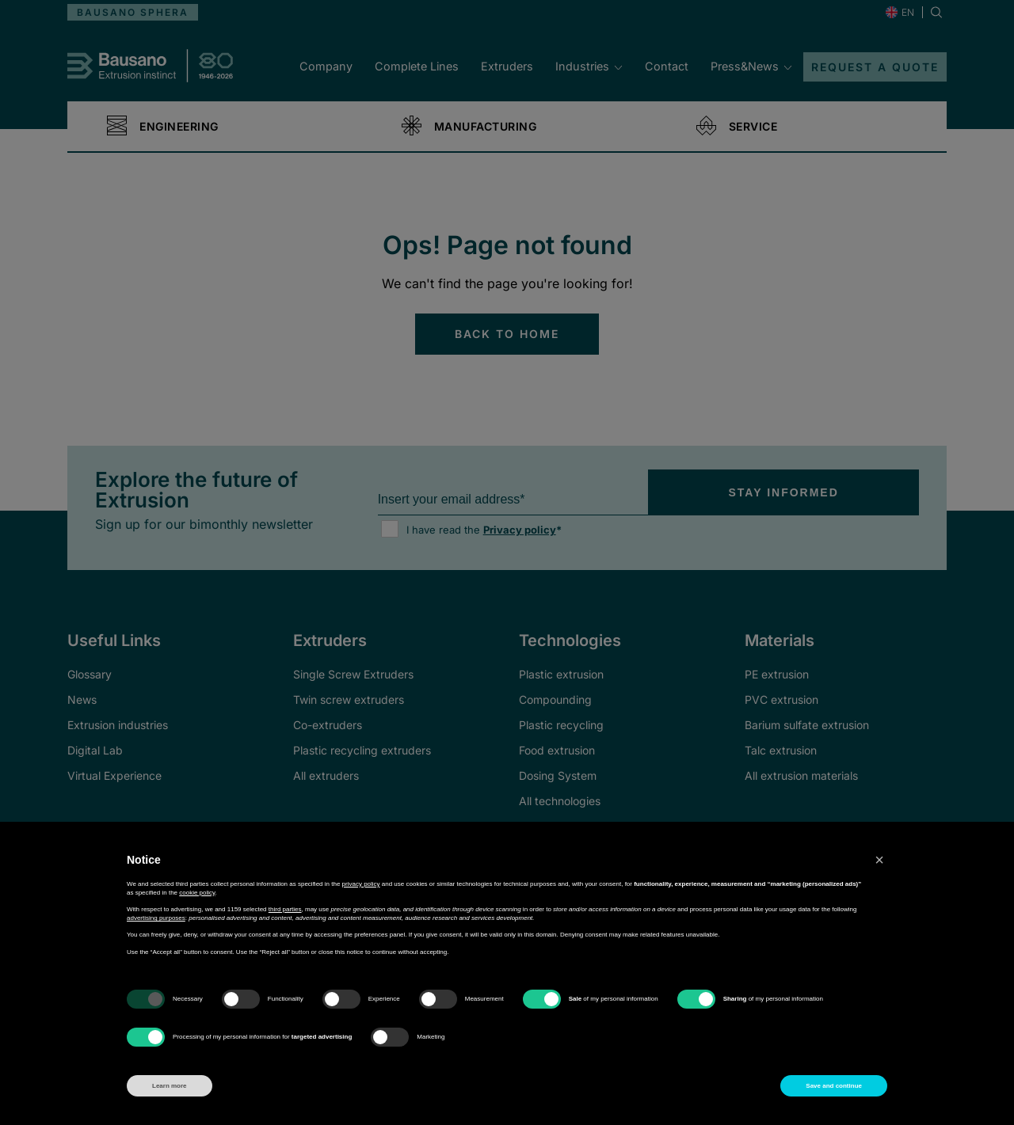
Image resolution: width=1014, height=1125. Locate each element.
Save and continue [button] (834, 1085)
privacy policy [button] (361, 883)
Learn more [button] (169, 1085)
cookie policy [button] (197, 892)
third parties (285, 909)
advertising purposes (156, 918)
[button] (879, 859)
